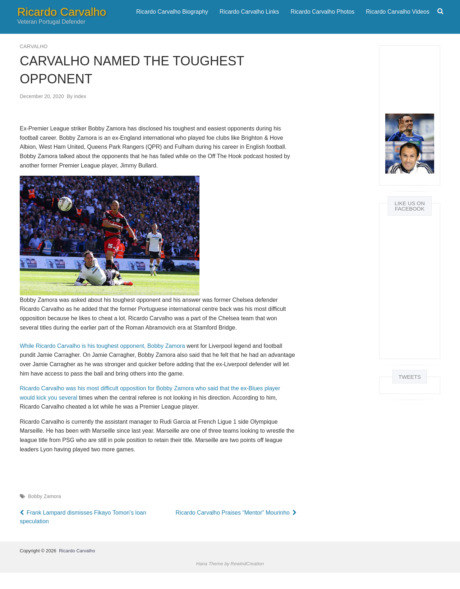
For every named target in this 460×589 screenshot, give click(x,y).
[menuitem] (172, 20)
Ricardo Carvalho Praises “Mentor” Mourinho (230, 528)
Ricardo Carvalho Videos (397, 20)
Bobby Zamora (44, 512)
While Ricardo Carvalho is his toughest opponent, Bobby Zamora (102, 362)
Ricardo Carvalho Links (249, 20)
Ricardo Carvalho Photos (322, 20)
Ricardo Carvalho (61, 20)
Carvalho (33, 62)
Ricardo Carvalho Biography (172, 20)
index (76, 112)
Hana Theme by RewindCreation (230, 580)
